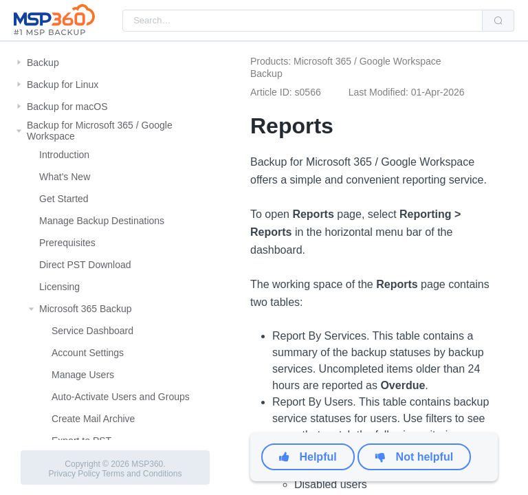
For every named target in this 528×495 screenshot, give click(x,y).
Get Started (64, 198)
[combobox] (302, 21)
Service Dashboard (92, 330)
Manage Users (83, 374)
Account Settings (88, 352)
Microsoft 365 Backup (85, 308)
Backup (43, 62)
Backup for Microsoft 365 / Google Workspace (100, 131)
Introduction (64, 154)
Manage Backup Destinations (101, 220)
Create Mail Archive (93, 418)
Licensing (59, 286)
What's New (64, 176)
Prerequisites (67, 242)
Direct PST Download (85, 264)
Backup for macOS (67, 106)
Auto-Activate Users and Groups (121, 396)
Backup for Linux (62, 84)
